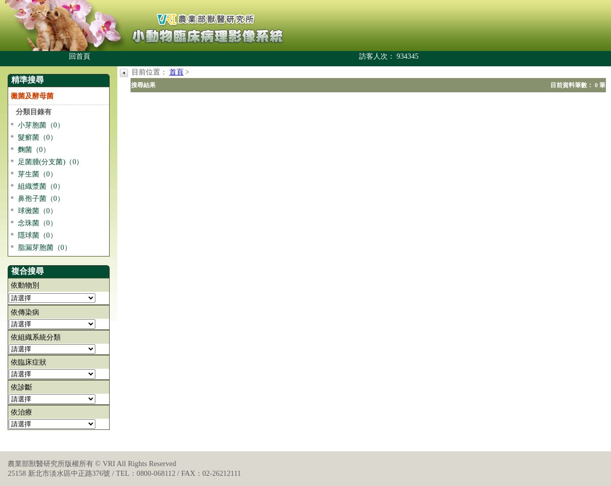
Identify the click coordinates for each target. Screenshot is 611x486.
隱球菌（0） (37, 235)
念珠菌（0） (37, 223)
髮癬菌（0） (37, 137)
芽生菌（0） (37, 174)
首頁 (176, 72)
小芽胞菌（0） (41, 125)
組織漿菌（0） (41, 186)
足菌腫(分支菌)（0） (51, 162)
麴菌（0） (34, 149)
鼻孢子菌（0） (41, 198)
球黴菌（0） (37, 211)
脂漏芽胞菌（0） (44, 247)
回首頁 (79, 56)
